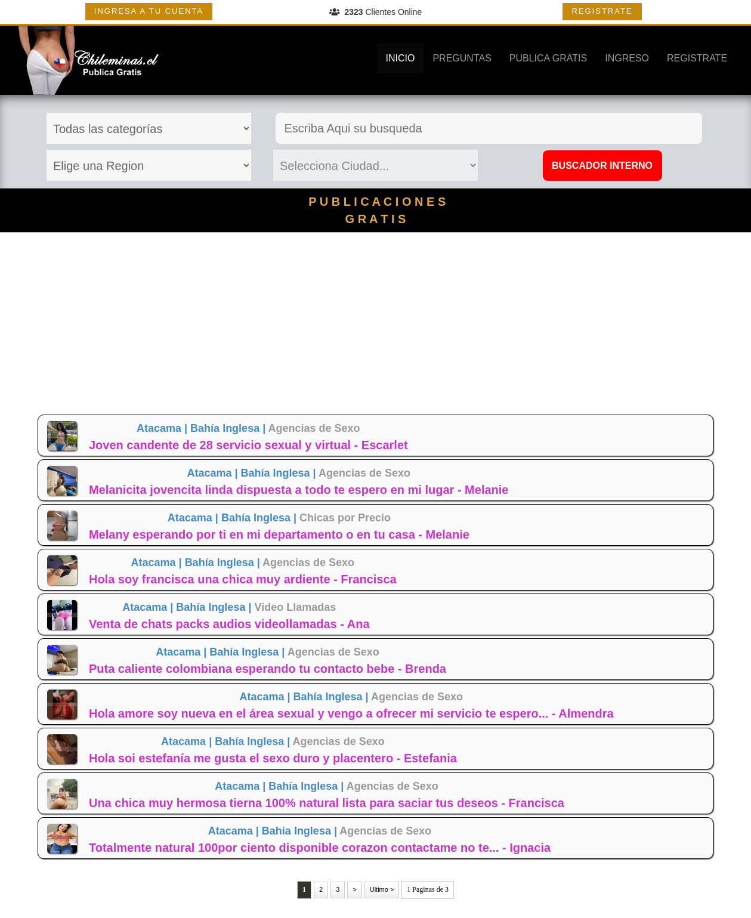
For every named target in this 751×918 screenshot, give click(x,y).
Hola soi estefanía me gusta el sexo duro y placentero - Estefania (273, 758)
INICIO (400, 58)
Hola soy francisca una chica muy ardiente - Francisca (243, 579)
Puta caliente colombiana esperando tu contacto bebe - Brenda (267, 668)
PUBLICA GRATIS (548, 58)
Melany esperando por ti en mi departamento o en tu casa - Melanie (279, 534)
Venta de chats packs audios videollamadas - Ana (229, 623)
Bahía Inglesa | (229, 428)
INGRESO (627, 58)
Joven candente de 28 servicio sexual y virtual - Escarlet (248, 445)
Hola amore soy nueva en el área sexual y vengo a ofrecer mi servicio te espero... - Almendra (351, 713)
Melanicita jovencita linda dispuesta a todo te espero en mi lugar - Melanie (299, 489)
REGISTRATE (601, 11)
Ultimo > (382, 889)
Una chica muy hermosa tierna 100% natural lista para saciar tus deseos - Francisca (326, 802)
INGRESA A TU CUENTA (148, 11)
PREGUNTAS (461, 58)
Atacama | (163, 428)
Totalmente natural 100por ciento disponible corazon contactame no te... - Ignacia (320, 847)
